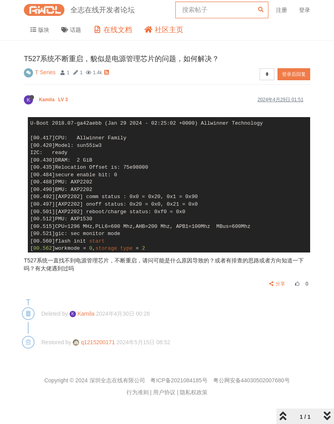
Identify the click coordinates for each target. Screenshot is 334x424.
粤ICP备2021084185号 (178, 380)
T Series (45, 72)
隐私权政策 (194, 392)
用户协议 (164, 392)
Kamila (54, 99)
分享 (277, 284)
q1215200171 (94, 342)
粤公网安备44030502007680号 (251, 380)
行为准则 (137, 392)
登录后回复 (294, 74)
